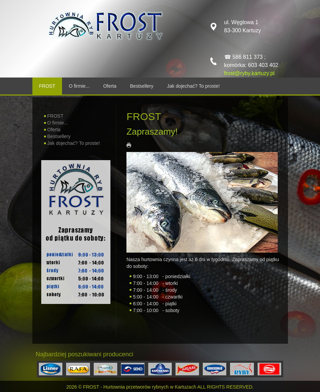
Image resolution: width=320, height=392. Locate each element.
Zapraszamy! (152, 131)
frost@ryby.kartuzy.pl (249, 73)
